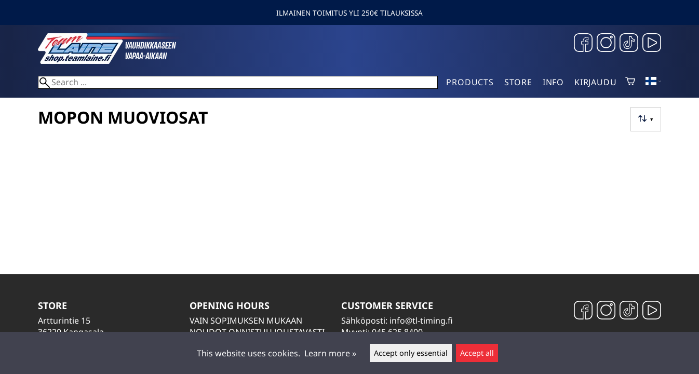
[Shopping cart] (630, 82)
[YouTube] (651, 44)
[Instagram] (606, 44)
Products (469, 82)
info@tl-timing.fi (421, 320)
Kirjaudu (595, 82)
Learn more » (330, 353)
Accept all (477, 353)
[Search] (238, 82)
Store (518, 82)
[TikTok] (629, 44)
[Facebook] (583, 44)
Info (553, 82)
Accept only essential (411, 353)
